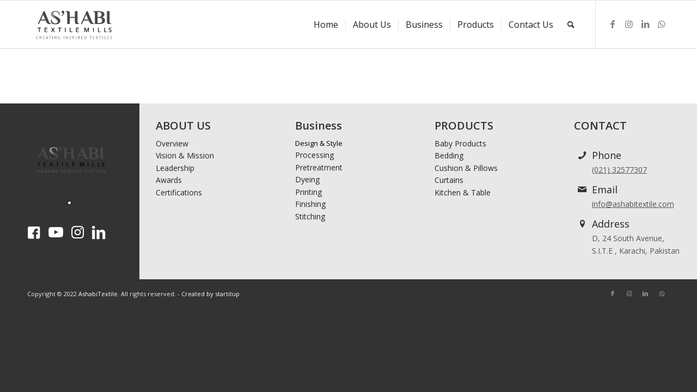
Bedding (449, 155)
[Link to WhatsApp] (661, 24)
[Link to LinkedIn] (645, 24)
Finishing (310, 204)
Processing (314, 155)
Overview (172, 143)
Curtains (449, 180)
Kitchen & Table (463, 192)
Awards (169, 180)
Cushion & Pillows (466, 168)
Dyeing (307, 179)
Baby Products (460, 143)
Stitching (310, 216)
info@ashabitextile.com (633, 204)
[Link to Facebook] (612, 24)
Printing (308, 192)
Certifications (179, 192)
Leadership (175, 168)
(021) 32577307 (619, 169)
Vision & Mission (185, 155)
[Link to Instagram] (629, 24)
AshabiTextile (98, 294)
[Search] (571, 24)
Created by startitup (210, 294)
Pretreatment (319, 167)
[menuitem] (326, 24)
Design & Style (319, 143)
